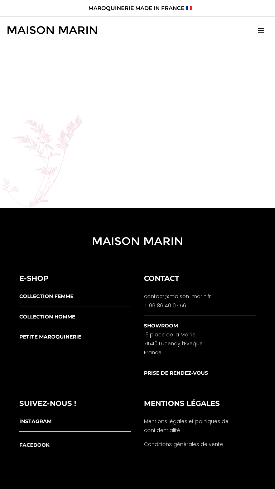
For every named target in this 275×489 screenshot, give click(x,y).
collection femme (46, 296)
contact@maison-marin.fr (177, 296)
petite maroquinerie (50, 337)
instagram (35, 421)
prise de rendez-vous (176, 373)
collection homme (47, 316)
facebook (34, 445)
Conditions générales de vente (183, 444)
